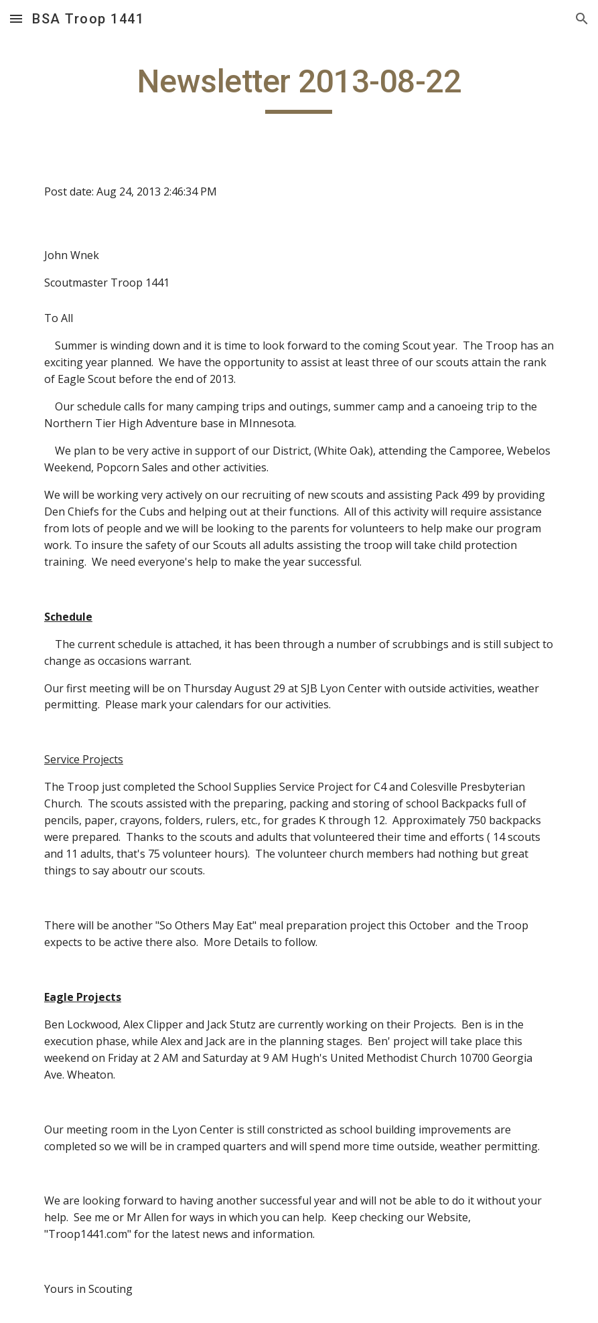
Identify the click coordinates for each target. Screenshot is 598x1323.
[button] (16, 18)
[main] (299, 87)
